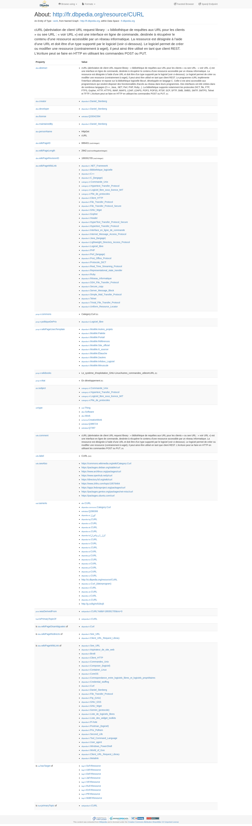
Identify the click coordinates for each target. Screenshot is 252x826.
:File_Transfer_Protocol (97, 202)
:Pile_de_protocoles (95, 194)
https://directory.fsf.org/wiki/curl (96, 479)
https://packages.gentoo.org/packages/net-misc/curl (107, 491)
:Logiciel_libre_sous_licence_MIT (102, 190)
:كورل (88, 515)
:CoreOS (89, 673)
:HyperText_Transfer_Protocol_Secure (104, 222)
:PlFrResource (90, 794)
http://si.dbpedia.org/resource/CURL (99, 579)
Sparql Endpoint (208, 4)
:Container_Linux (94, 669)
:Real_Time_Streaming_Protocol (101, 266)
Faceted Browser (184, 4)
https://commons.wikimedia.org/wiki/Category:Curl (106, 463)
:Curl (87, 626)
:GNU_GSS (91, 702)
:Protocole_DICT (93, 262)
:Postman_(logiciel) (95, 726)
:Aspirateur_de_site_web (97, 649)
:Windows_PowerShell (96, 746)
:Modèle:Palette (93, 333)
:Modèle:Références (95, 341)
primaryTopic (46, 805)
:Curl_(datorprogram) (96, 583)
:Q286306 (89, 511)
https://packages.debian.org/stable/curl (100, 467)
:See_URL (90, 634)
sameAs (41, 503)
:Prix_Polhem (92, 730)
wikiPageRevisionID (47, 158)
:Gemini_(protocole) (95, 710)
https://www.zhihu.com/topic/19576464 (100, 483)
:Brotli (88, 653)
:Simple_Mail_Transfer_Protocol (101, 294)
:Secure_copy (92, 286)
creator (41, 101)
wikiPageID (43, 143)
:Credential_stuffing (95, 682)
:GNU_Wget (91, 210)
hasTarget (44, 766)
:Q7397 (88, 428)
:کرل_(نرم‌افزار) (93, 535)
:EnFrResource (91, 790)
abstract (41, 68)
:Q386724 (89, 424)
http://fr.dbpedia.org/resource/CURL (98, 14)
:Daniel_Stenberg (94, 101)
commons (43, 314)
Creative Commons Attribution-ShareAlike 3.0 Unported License (153, 822)
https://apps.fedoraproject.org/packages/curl (103, 487)
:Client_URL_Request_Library (100, 638)
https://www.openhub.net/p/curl (96, 475)
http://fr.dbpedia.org (90, 21)
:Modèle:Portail (93, 337)
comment (42, 435)
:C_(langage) (92, 178)
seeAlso (41, 463)
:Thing (85, 407)
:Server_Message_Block (97, 290)
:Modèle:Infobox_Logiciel (97, 361)
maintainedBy (44, 124)
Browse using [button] (68, 4)
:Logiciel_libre (92, 246)
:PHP (88, 250)
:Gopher (89, 214)
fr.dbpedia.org (128, 21)
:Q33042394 (90, 116)
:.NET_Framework (94, 165)
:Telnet (88, 298)
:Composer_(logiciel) (95, 665)
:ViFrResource (90, 782)
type (39, 407)
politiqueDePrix (46, 321)
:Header (89, 218)
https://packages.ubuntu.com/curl (97, 495)
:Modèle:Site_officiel (95, 345)
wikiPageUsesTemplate (50, 329)
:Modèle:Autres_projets (97, 329)
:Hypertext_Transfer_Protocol (100, 186)
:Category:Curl (96, 507)
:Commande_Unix (94, 182)
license (41, 116)
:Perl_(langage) (93, 254)
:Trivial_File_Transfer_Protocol (100, 302)
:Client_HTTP (92, 198)
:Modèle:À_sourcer (94, 349)
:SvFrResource (91, 766)
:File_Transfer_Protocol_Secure (101, 206)
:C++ (87, 174)
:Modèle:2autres (93, 357)
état (40, 380)
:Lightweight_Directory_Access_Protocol (105, 242)
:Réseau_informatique (96, 278)
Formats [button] (88, 4)
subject (41, 388)
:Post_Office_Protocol (96, 258)
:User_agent (91, 742)
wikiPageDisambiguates (51, 626)
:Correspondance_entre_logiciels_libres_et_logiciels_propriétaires (118, 678)
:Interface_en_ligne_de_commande (103, 230)
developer (42, 108)
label (40, 456)
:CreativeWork (91, 420)
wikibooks (43, 373)
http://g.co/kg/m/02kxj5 (92, 603)
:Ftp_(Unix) (91, 698)
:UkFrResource (91, 770)
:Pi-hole (89, 722)
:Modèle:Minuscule (94, 365)
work (55, 21)
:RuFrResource (91, 786)
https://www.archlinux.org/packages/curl (101, 471)
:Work (85, 416)
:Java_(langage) (93, 238)
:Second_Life (92, 734)
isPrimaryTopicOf (46, 619)
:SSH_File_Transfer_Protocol (100, 282)
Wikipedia (103, 822)
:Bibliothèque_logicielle (97, 169)
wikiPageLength (45, 150)
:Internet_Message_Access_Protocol (103, 234)
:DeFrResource (91, 774)
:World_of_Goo (93, 750)
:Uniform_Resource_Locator (99, 306)
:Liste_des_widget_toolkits (98, 718)
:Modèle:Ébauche (94, 353)
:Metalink (90, 758)
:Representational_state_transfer (101, 270)
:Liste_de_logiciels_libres (98, 714)
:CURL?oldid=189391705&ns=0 (101, 611)
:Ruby (88, 274)
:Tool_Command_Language (99, 738)
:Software (87, 412)
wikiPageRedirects (49, 634)
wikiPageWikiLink (46, 165)
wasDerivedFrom (46, 611)
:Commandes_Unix (95, 661)
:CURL (86, 503)
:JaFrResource (90, 778)
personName (44, 131)
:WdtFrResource (91, 798)
